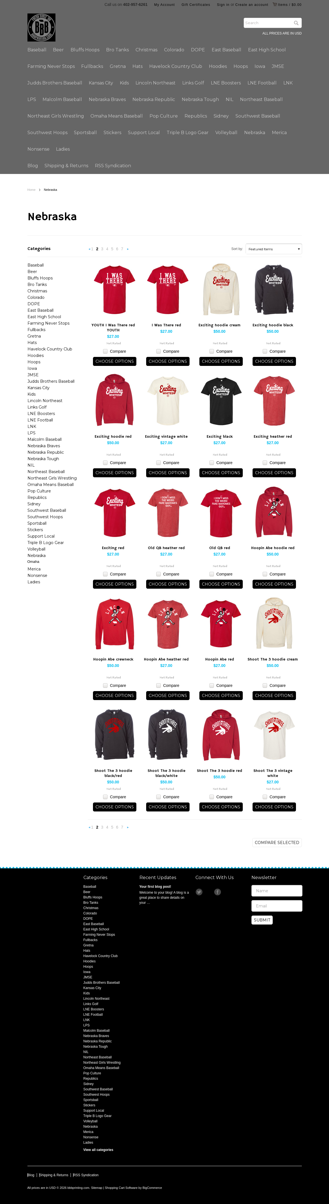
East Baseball (226, 49)
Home (31, 189)
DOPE (198, 49)
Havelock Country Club (175, 66)
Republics (196, 116)
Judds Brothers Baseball (54, 83)
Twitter (199, 892)
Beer (58, 49)
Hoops (241, 66)
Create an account (251, 5)
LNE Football (262, 83)
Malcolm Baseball (62, 99)
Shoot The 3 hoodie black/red (113, 773)
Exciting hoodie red (113, 436)
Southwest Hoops (47, 132)
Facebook (218, 892)
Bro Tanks (117, 49)
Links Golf (193, 83)
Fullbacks (92, 66)
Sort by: (237, 249)
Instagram (209, 892)
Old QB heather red (166, 548)
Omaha (33, 561)
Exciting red (113, 548)
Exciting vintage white (166, 436)
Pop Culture (164, 116)
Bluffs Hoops (85, 49)
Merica (279, 132)
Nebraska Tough (200, 99)
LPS (31, 99)
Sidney (221, 116)
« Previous (89, 250)
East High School (267, 49)
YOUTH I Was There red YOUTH (113, 328)
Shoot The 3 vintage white (272, 773)
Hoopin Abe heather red (166, 659)
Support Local (144, 132)
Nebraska (254, 132)
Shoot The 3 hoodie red (219, 770)
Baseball (36, 49)
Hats (137, 66)
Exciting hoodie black (273, 325)
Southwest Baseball (257, 116)
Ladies (63, 149)
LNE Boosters (226, 83)
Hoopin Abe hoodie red (273, 548)
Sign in (223, 5)
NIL (229, 99)
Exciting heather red (273, 436)
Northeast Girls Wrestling (55, 116)
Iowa (260, 66)
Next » (128, 250)
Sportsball (85, 132)
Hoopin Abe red (219, 659)
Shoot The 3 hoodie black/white (166, 773)
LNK (288, 83)
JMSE (278, 66)
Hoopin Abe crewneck (113, 659)
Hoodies (218, 66)
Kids (124, 83)
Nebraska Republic (153, 99)
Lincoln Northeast (156, 83)
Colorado (174, 49)
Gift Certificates (196, 5)
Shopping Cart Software (121, 1187)
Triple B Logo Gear (188, 132)
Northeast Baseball (261, 99)
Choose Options (114, 361)
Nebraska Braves (107, 99)
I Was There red (166, 325)
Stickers (112, 132)
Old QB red (219, 548)
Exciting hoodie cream (220, 325)
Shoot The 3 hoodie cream (273, 659)
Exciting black (220, 436)
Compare (118, 351)
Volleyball (226, 132)
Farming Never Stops (51, 66)
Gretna (118, 66)
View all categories (98, 1150)
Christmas (146, 49)
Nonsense (38, 149)
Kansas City (101, 83)
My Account (164, 5)
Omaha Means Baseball (116, 116)
